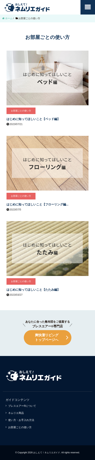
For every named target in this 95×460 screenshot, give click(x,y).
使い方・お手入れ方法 (21, 420)
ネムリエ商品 (16, 412)
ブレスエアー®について (22, 405)
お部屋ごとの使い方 (20, 427)
